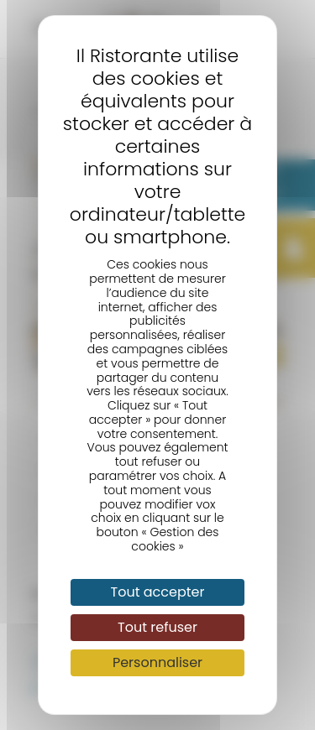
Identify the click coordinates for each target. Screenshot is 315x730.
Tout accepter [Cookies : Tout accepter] (158, 592)
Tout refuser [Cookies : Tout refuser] (157, 627)
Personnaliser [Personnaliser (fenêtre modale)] (157, 662)
